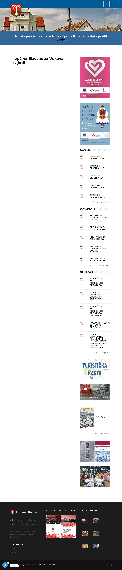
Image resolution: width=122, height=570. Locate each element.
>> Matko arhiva (102, 433)
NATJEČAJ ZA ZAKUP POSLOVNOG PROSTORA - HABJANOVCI (97, 311)
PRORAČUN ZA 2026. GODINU (97, 228)
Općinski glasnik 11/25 (97, 187)
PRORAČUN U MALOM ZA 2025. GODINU (98, 248)
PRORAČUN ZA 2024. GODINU (97, 259)
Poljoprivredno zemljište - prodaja (100, 325)
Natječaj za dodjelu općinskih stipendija (97, 296)
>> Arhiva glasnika (101, 202)
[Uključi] (5, 565)
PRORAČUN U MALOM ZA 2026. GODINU (98, 217)
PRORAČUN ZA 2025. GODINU (97, 238)
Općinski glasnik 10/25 (97, 196)
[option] (96, 533)
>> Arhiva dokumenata (99, 265)
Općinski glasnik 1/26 (97, 177)
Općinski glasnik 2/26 (97, 167)
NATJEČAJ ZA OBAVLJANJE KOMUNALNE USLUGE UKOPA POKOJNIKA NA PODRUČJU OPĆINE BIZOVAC (99, 341)
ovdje (60, 39)
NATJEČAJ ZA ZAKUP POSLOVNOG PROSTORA (97, 282)
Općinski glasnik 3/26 (97, 157)
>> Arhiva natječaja (101, 352)
